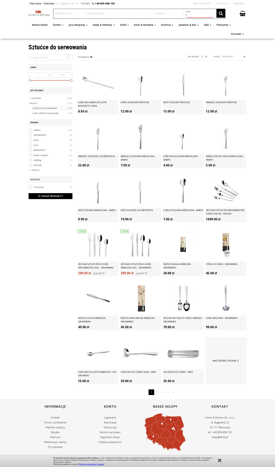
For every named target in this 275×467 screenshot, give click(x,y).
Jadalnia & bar (189, 24)
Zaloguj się (222, 3)
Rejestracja (110, 422)
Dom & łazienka (145, 24)
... (162, 392)
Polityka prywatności (110, 442)
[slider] (30, 80)
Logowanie (110, 417)
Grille (124, 24)
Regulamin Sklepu (202, 3)
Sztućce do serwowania (52, 108)
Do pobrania (55, 447)
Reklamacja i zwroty (55, 442)
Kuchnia (167, 24)
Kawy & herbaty (104, 24)
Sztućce (50, 103)
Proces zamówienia (55, 422)
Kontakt (237, 34)
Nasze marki (40, 24)
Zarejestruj (238, 3)
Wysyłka (55, 432)
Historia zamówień (110, 432)
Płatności (55, 437)
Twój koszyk (110, 427)
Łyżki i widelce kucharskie (52, 113)
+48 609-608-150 (105, 3)
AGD (207, 24)
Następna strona (226, 360)
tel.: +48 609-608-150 (220, 432)
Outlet (58, 24)
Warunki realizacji (55, 427)
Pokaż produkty (50, 196)
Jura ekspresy (78, 24)
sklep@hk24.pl (220, 437)
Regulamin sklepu (110, 437)
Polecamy (224, 24)
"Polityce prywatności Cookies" (91, 464)
